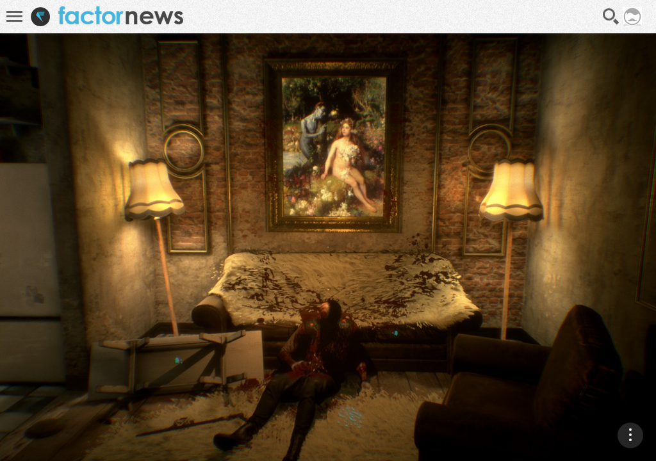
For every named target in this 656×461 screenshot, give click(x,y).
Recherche (611, 16)
